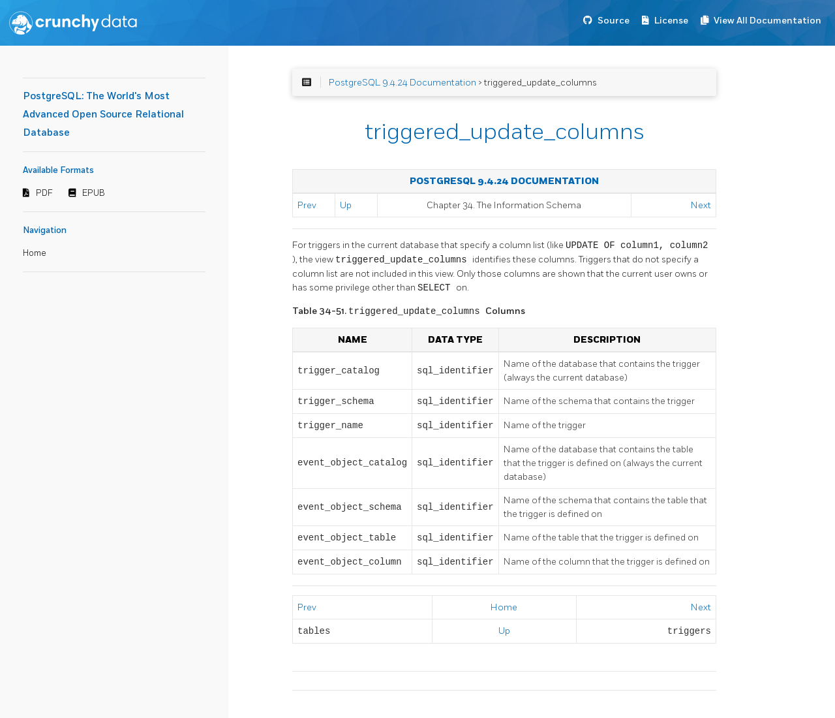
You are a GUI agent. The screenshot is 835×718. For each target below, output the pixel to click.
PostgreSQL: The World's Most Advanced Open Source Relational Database (103, 114)
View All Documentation (767, 20)
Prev (306, 205)
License (671, 20)
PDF (44, 193)
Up (346, 205)
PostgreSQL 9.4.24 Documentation (402, 82)
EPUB (93, 193)
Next (701, 205)
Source (614, 20)
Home (34, 253)
